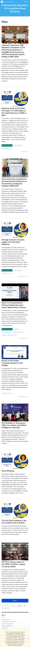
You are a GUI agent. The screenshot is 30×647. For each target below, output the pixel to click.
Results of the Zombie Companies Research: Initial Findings (12, 362)
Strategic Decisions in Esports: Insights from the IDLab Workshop (13, 241)
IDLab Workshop (8, 471)
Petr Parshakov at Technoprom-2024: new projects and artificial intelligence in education (14, 425)
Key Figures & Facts (6, 619)
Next (15, 601)
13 (8, 608)
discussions (16, 329)
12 (5, 608)
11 (3, 608)
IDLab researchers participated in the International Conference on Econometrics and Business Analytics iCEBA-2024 (14, 182)
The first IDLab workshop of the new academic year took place (14, 521)
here (8, 636)
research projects (18, 145)
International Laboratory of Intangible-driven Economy (15, 8)
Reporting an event (6, 148)
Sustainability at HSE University (8, 621)
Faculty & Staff (5, 627)
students (4, 335)
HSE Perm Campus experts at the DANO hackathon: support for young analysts (13, 564)
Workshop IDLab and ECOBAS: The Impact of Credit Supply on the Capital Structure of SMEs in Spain (14, 111)
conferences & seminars (18, 332)
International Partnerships (7, 625)
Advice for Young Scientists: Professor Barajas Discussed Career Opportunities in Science (14, 304)
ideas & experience (6, 332)
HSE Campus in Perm (9, 1)
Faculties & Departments (7, 623)
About (4, 615)
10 (24, 606)
